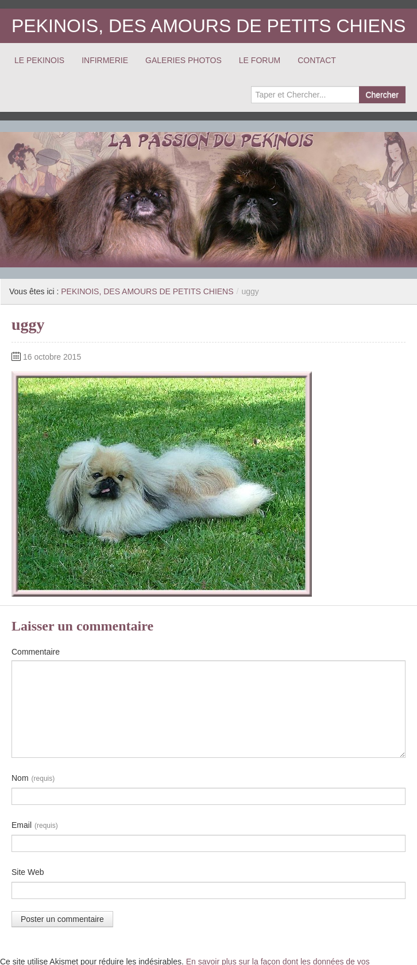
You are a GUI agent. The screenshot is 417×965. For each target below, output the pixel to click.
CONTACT (317, 60)
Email (34, 825)
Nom (33, 778)
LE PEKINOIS (39, 60)
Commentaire (35, 651)
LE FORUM (259, 60)
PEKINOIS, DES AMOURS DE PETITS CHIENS (208, 25)
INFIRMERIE (105, 60)
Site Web (27, 872)
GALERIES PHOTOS (183, 60)
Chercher (382, 94)
